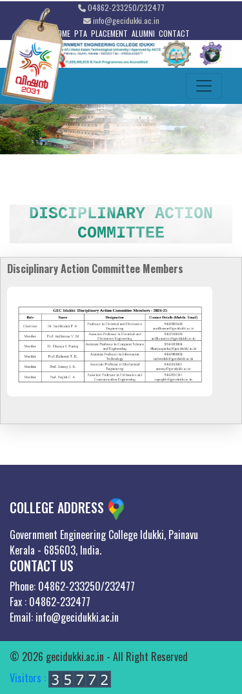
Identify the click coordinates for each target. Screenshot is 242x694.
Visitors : (60, 678)
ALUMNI (143, 33)
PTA (80, 33)
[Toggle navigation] (204, 86)
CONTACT (174, 33)
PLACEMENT (109, 33)
